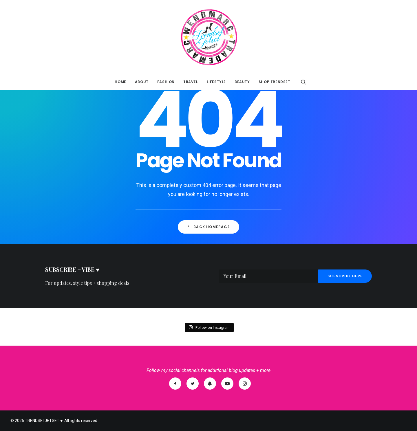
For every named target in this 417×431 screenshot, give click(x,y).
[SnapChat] (210, 383)
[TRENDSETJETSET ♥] (208, 37)
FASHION (166, 81)
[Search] (303, 82)
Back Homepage (208, 226)
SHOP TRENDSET (274, 81)
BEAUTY (242, 81)
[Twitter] (192, 383)
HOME (120, 81)
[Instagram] (245, 383)
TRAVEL (190, 81)
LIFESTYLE (216, 81)
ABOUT (142, 81)
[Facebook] (175, 383)
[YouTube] (227, 383)
